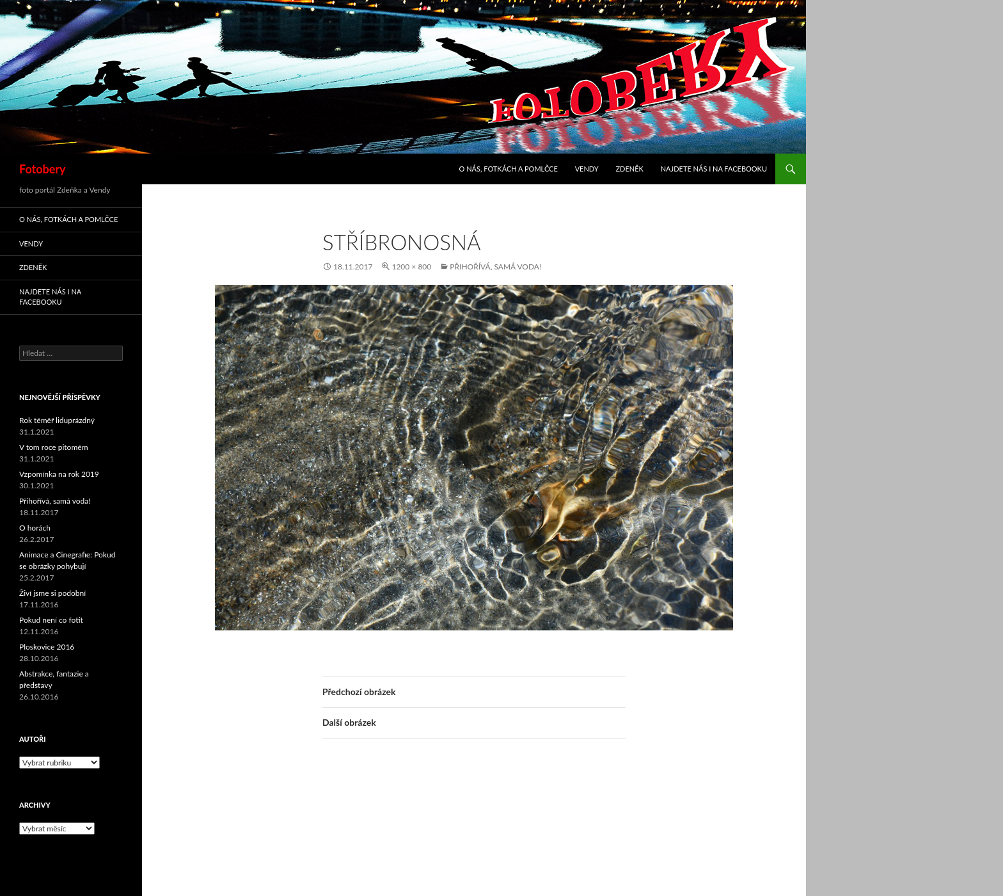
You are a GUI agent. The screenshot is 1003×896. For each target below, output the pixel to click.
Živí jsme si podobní (52, 593)
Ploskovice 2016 (46, 647)
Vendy (587, 168)
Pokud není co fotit (51, 620)
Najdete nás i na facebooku (714, 168)
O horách (35, 527)
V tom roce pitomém (53, 447)
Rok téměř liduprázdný (57, 420)
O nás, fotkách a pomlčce (508, 168)
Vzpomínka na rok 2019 (59, 474)
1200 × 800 (411, 266)
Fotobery (42, 169)
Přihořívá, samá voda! (495, 266)
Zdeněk (629, 168)
